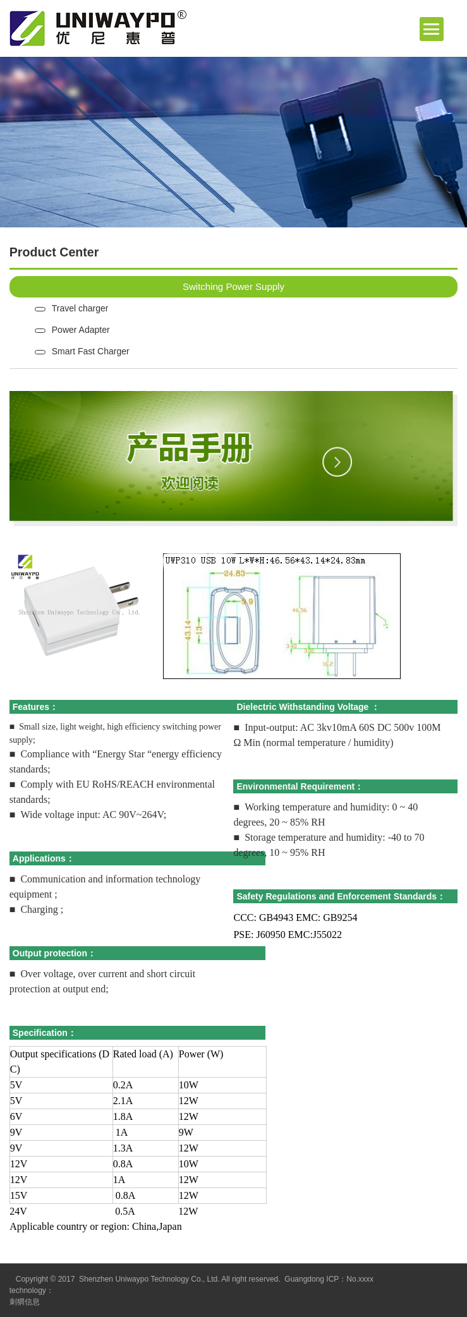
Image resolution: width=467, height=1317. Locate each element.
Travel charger (80, 308)
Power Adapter (81, 330)
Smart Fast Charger (91, 351)
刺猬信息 (24, 1301)
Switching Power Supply (233, 286)
